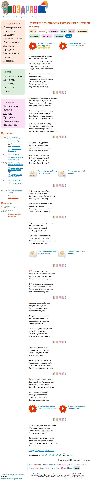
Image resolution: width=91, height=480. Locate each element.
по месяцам (61, 464)
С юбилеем (9, 31)
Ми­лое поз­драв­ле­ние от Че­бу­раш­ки (47, 44)
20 (60, 455)
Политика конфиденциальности (12, 474)
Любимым (8, 46)
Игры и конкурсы (12, 121)
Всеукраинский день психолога (15, 176)
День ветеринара (17, 183)
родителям (53, 31)
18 (53, 455)
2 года (78, 464)
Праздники (8, 49)
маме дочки (46, 36)
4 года (31, 468)
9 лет (58, 468)
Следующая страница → (41, 450)
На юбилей (9, 79)
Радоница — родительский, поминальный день (15, 139)
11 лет (69, 468)
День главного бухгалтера (14, 150)
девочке (33, 31)
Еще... (6, 91)
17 (50, 455)
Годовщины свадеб (12, 38)
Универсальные (11, 53)
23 (72, 455)
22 (68, 455)
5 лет (36, 468)
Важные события (12, 42)
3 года (84, 464)
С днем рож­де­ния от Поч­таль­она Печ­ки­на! (47, 407)
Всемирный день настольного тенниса (15, 164)
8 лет (52, 468)
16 (46, 455)
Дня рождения (10, 106)
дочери (45, 464)
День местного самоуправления (14, 145)
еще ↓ (68, 36)
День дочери (15, 180)
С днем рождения (12, 27)
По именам (9, 57)
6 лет (42, 468)
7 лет (47, 468)
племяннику (34, 36)
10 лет (63, 468)
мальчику (37, 464)
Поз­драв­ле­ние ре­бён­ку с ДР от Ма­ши (47, 172)
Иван (10, 207)
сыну (30, 464)
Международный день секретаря (15, 158)
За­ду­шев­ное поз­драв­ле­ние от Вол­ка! (77, 44)
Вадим (10, 210)
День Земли (15, 154)
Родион (15, 207)
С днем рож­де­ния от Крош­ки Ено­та (76, 407)
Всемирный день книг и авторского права (15, 170)
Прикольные (9, 87)
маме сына (59, 36)
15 (43, 455)
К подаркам (9, 60)
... (39, 455)
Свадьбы (7, 113)
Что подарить (10, 124)
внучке (71, 31)
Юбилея (7, 110)
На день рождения (12, 76)
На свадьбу (9, 34)
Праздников (9, 117)
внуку (63, 31)
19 (57, 455)
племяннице (82, 31)
